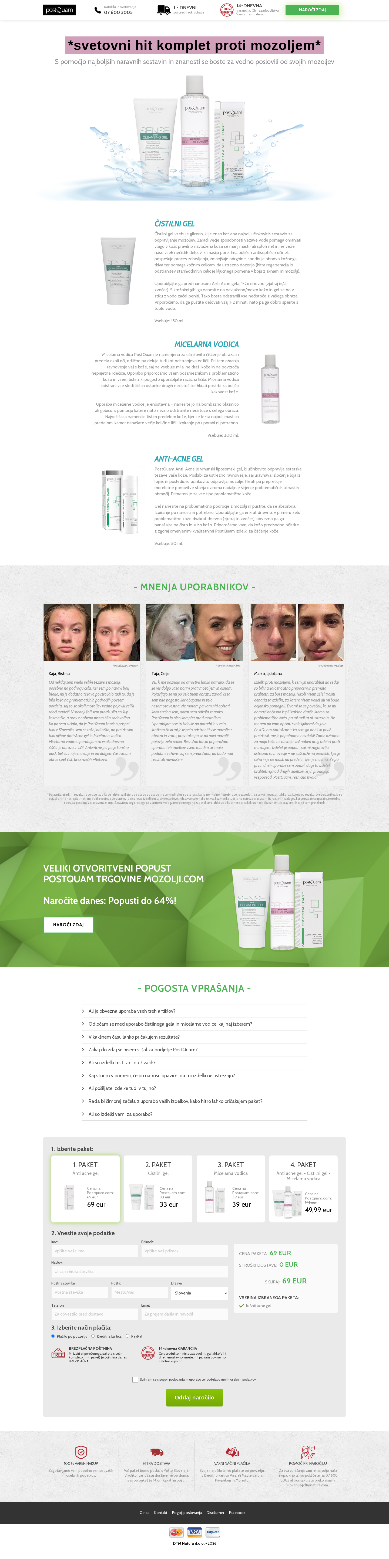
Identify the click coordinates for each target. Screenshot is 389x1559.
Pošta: (116, 1283)
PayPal (136, 1336)
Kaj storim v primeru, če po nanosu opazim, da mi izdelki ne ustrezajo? (162, 1076)
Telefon (57, 1305)
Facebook (237, 1512)
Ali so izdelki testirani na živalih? (122, 1063)
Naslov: (57, 1262)
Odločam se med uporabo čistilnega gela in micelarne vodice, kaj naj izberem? (170, 1024)
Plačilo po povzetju (72, 1336)
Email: (145, 1305)
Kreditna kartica (109, 1336)
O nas (144, 1512)
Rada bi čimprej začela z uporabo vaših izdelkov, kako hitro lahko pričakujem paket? (176, 1101)
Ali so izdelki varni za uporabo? (121, 1114)
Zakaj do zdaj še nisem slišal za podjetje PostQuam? (143, 1050)
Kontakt (160, 1512)
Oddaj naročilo (194, 1397)
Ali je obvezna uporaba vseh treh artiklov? (132, 1011)
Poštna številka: (63, 1283)
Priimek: (147, 1242)
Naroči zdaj (312, 9)
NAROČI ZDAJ (68, 924)
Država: (177, 1283)
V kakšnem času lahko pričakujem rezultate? (134, 1037)
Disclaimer (215, 1512)
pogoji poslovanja (172, 1379)
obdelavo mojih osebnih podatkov (231, 1379)
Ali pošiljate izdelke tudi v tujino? (122, 1088)
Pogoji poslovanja (187, 1512)
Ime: (54, 1242)
